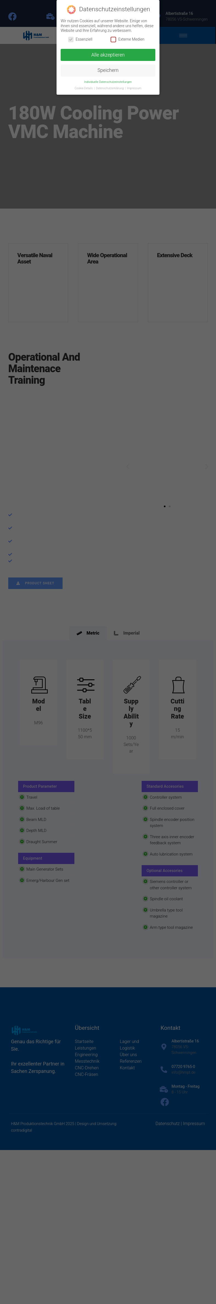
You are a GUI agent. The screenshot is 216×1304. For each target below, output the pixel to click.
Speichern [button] (108, 70)
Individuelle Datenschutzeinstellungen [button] (108, 82)
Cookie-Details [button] (84, 88)
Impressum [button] (134, 88)
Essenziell (80, 39)
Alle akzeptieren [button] (108, 55)
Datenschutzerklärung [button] (110, 88)
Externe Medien (127, 39)
